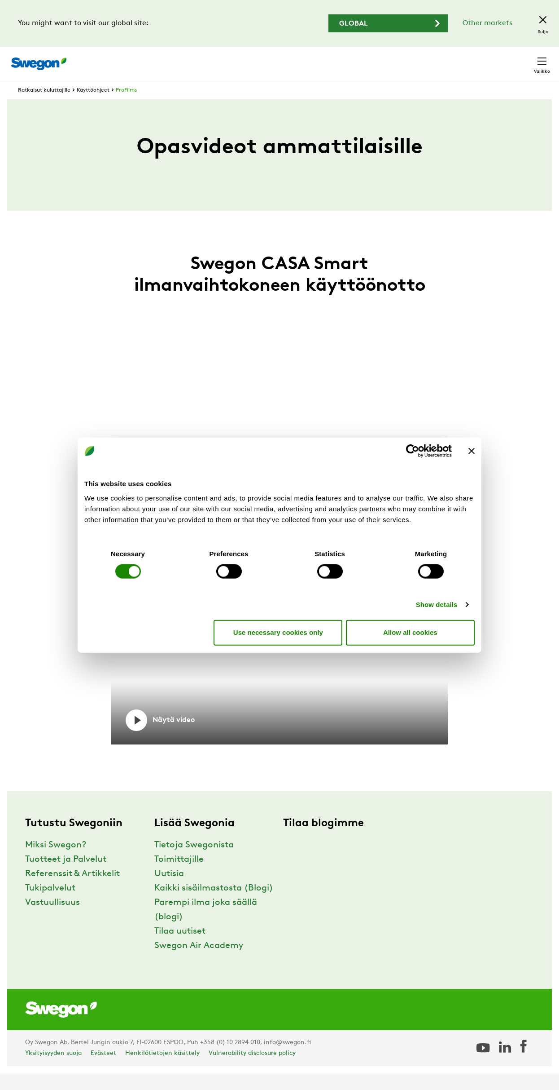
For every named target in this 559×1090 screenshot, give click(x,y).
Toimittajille (179, 876)
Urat (439, 59)
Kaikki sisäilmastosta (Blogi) (213, 904)
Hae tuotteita (320, 58)
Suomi (473, 59)
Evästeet (103, 1070)
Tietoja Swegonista (194, 861)
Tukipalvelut (50, 904)
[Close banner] (471, 451)
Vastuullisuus (52, 919)
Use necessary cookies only (278, 632)
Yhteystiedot (520, 59)
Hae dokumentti (390, 59)
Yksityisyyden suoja (53, 1070)
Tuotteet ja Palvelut (65, 876)
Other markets (487, 23)
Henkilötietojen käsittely (162, 1070)
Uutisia (169, 890)
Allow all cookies (410, 632)
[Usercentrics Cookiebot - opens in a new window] (412, 451)
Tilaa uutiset (179, 948)
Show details (437, 604)
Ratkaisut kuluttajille (44, 107)
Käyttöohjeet (93, 107)
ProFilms (126, 107)
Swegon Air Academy (198, 962)
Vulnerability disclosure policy (252, 1070)
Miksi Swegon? (55, 861)
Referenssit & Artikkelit (72, 890)
